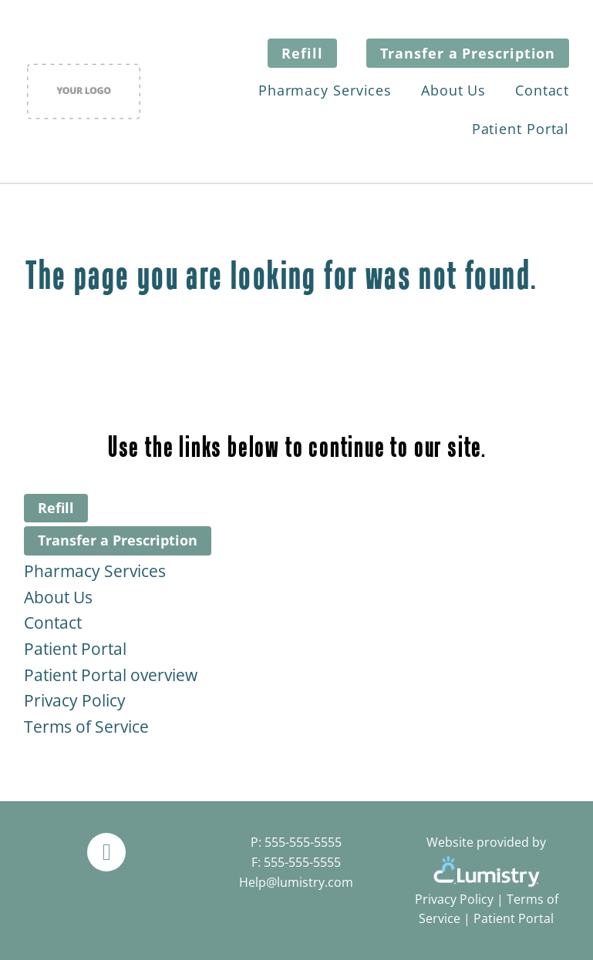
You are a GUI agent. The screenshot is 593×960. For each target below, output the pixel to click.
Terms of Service (86, 726)
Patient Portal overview (110, 674)
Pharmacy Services (325, 90)
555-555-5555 (303, 842)
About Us (453, 90)
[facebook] (106, 852)
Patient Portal (521, 129)
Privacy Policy (75, 700)
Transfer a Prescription (468, 53)
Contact (542, 90)
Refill (301, 53)
